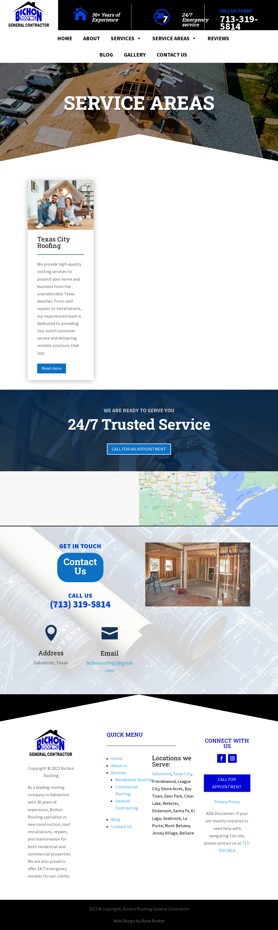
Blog (106, 54)
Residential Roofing (134, 779)
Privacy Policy (227, 801)
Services (126, 38)
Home (64, 38)
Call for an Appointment (139, 449)
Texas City (182, 773)
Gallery (135, 54)
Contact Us (172, 54)
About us (119, 765)
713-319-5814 (239, 22)
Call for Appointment (227, 783)
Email (109, 653)
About (91, 38)
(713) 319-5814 (80, 604)
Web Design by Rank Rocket (139, 920)
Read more (52, 368)
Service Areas (174, 38)
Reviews (218, 38)
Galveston (161, 773)
